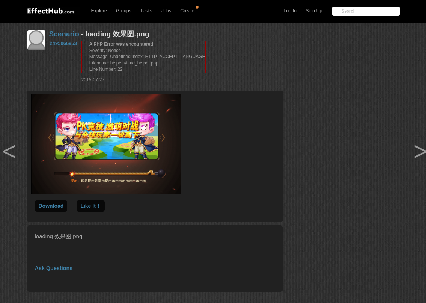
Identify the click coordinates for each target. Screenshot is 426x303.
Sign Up (314, 10)
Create (187, 10)
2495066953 (63, 43)
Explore (99, 10)
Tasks (146, 10)
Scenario (64, 34)
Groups (123, 10)
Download (51, 206)
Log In (290, 10)
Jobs (166, 10)
